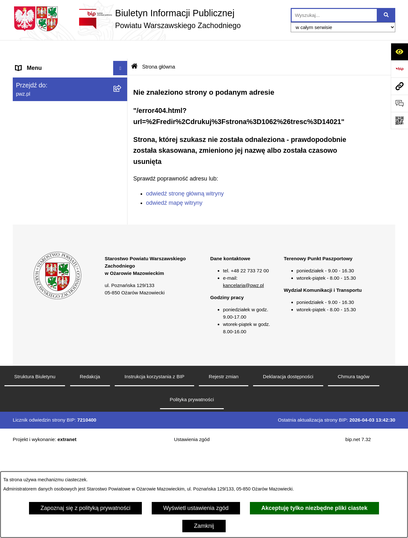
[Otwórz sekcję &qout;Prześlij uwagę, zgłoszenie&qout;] (399, 103)
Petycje (25, 221)
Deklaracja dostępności (288, 464)
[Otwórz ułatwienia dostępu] (399, 51)
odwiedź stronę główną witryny (185, 175)
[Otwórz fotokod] (399, 120)
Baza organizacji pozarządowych (57, 178)
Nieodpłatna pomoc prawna (50, 193)
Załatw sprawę (34, 107)
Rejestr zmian (224, 464)
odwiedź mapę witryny (174, 184)
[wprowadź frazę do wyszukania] (334, 15)
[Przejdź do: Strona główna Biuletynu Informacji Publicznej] (134, 48)
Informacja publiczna (42, 207)
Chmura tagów (353, 464)
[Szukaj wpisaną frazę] (386, 15)
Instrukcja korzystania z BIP (155, 464)
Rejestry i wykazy (38, 236)
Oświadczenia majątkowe (48, 150)
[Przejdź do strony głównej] (127, 18)
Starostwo (28, 92)
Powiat (24, 78)
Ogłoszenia (30, 121)
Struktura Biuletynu (34, 464)
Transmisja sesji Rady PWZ (51, 265)
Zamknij (204, 526)
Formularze (30, 250)
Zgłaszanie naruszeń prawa (51, 164)
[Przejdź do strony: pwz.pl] (399, 86)
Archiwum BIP (34, 279)
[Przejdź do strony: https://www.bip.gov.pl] (399, 68)
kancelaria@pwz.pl (243, 372)
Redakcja (90, 464)
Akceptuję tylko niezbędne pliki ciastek (314, 508)
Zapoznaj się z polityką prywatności (85, 508)
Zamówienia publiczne (44, 135)
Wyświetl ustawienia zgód (196, 508)
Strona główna (34, 64)
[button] (122, 78)
